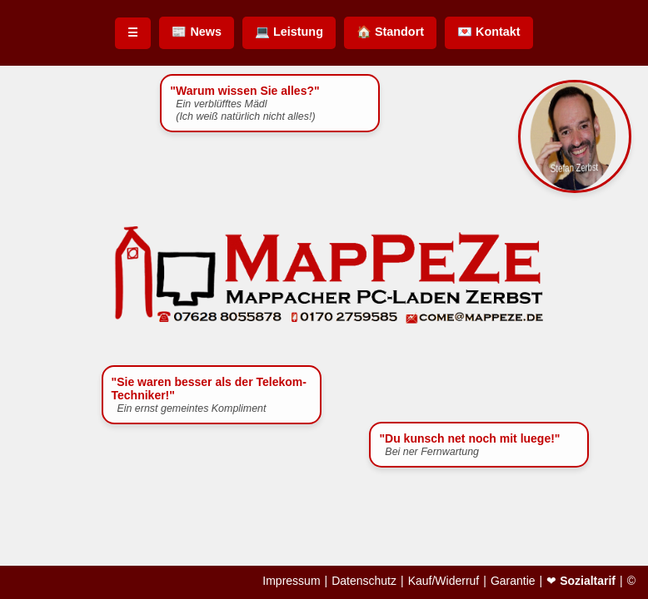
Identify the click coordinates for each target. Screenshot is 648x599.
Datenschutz (363, 581)
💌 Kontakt (489, 31)
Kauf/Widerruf (444, 581)
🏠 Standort (390, 31)
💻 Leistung (289, 31)
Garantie (513, 581)
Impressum (291, 581)
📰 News (197, 31)
